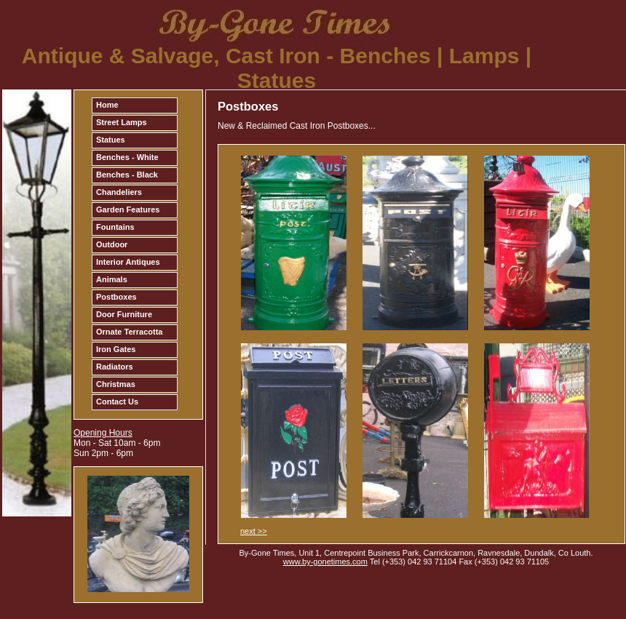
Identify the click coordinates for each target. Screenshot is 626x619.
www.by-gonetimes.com (325, 561)
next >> (253, 531)
